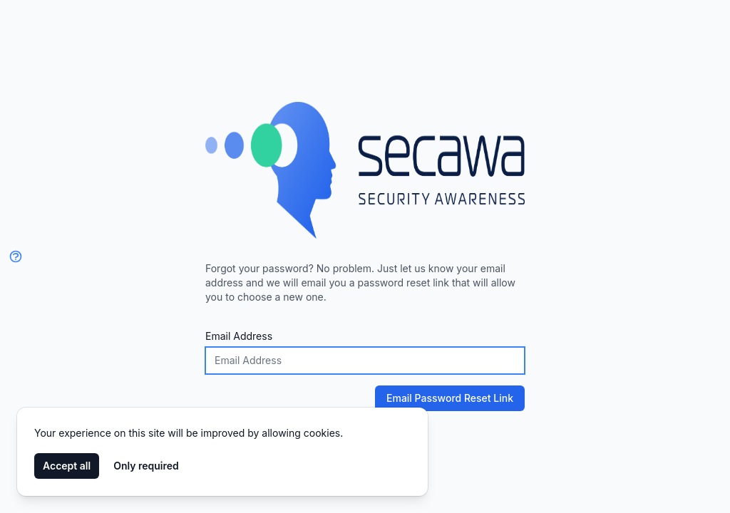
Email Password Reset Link (444, 398)
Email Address (238, 336)
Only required (146, 466)
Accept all (67, 466)
